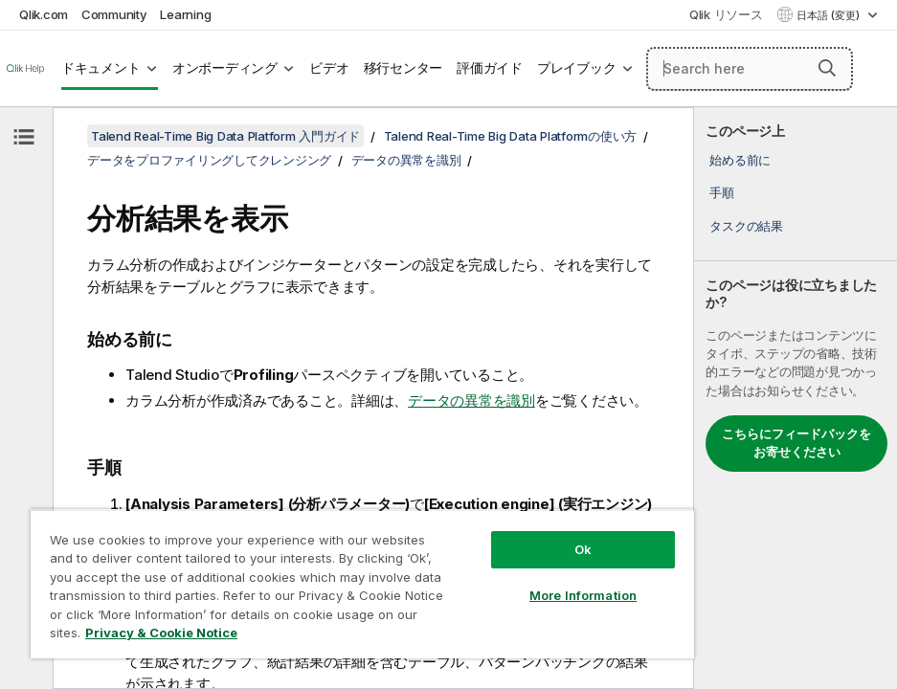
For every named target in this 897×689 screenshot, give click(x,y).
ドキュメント (101, 68)
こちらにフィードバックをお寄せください (796, 443)
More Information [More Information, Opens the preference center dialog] (583, 595)
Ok (583, 549)
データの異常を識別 (406, 159)
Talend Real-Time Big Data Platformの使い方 (511, 136)
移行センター (403, 68)
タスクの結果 (746, 225)
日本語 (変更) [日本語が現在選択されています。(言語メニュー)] (829, 15)
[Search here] (749, 69)
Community (114, 14)
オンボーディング (225, 68)
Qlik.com (43, 14)
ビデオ (328, 68)
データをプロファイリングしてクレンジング (209, 159)
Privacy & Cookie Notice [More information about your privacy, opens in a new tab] (161, 632)
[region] (362, 583)
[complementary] (795, 398)
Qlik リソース (726, 14)
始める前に (740, 159)
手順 (721, 192)
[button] (827, 68)
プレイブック (577, 68)
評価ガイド (490, 68)
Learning (185, 14)
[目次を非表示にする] (24, 136)
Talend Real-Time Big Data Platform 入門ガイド (225, 136)
